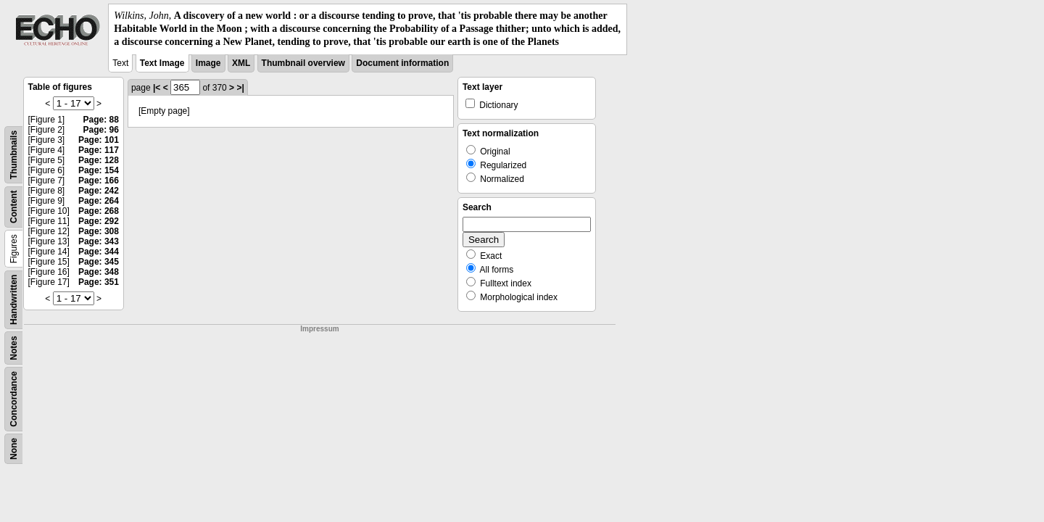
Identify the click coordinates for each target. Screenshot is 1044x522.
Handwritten (14, 299)
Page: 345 (98, 262)
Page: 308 (98, 231)
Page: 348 (98, 272)
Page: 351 (98, 282)
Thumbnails (14, 154)
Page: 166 (98, 180)
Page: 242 (98, 191)
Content (14, 206)
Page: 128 (98, 160)
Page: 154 (98, 170)
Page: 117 (98, 150)
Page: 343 (98, 241)
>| (240, 88)
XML (241, 63)
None (14, 449)
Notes (14, 348)
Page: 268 (98, 211)
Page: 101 (98, 140)
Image (208, 63)
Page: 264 (98, 201)
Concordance (14, 399)
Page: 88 (101, 120)
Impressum (319, 329)
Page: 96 (101, 130)
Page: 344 (98, 251)
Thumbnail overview (303, 63)
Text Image (162, 63)
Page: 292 (98, 221)
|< (156, 88)
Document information (402, 63)
